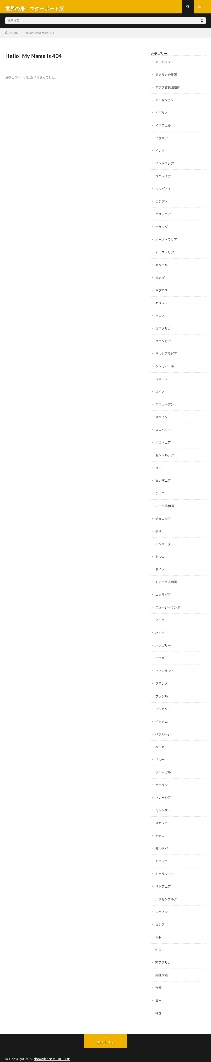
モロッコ (162, 850)
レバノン (162, 900)
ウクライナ (163, 177)
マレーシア (163, 788)
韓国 (158, 1000)
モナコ (160, 825)
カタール (162, 264)
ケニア (160, 314)
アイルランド (165, 65)
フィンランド (165, 663)
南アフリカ (163, 950)
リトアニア (163, 875)
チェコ (160, 489)
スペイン (162, 414)
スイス (160, 389)
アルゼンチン (165, 102)
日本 (158, 987)
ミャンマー (163, 800)
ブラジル (162, 688)
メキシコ (162, 813)
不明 (158, 925)
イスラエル (163, 127)
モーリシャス (165, 862)
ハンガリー (163, 638)
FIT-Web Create (62, 1051)
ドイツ (160, 563)
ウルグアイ (163, 190)
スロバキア (163, 426)
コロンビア (163, 339)
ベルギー (162, 738)
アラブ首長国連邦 (168, 90)
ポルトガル (163, 763)
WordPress (105, 1051)
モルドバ (162, 838)
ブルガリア (163, 700)
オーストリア (165, 252)
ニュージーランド (168, 601)
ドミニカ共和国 (167, 576)
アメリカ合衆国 (167, 77)
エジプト (162, 202)
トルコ (160, 551)
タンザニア (163, 476)
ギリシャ (162, 302)
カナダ (160, 277)
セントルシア (165, 451)
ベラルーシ (163, 725)
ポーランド (163, 775)
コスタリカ (163, 327)
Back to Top (105, 1028)
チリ (158, 526)
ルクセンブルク (167, 887)
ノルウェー (163, 613)
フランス (162, 676)
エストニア (163, 215)
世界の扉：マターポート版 (53, 1045)
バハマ (160, 651)
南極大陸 (162, 962)
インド (160, 152)
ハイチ (160, 626)
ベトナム (162, 713)
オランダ (162, 227)
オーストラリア (167, 239)
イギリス (162, 115)
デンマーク (163, 539)
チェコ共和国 (165, 501)
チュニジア (163, 514)
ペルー (160, 750)
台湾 (158, 975)
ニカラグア (163, 588)
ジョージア (163, 377)
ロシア (160, 912)
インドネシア (165, 165)
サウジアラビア (167, 352)
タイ (158, 464)
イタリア (162, 140)
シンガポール (165, 364)
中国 (158, 937)
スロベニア (163, 439)
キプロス (162, 289)
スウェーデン (165, 401)
